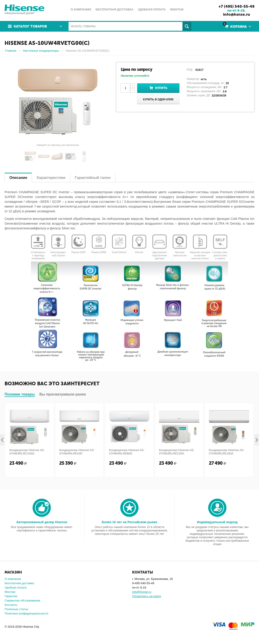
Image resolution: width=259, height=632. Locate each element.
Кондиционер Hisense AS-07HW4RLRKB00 (127, 451)
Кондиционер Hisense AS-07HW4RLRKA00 (77, 451)
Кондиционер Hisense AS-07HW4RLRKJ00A (226, 451)
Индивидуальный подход (217, 522)
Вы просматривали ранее (62, 394)
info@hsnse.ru (236, 14)
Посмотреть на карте (146, 596)
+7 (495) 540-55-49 (236, 6)
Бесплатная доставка (19, 583)
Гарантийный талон (92, 178)
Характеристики (50, 178)
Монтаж (10, 592)
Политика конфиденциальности (26, 613)
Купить (161, 88)
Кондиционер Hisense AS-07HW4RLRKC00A (177, 451)
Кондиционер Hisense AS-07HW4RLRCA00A (27, 451)
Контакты (11, 605)
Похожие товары (20, 394)
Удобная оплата (15, 587)
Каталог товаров (30, 26)
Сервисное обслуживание (22, 600)
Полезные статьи (16, 609)
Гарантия (11, 596)
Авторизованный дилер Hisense (41, 522)
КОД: (190, 69)
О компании (13, 579)
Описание (18, 178)
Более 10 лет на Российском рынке (129, 522)
